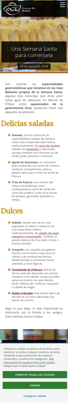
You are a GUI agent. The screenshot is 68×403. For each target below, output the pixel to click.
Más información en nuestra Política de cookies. (29, 360)
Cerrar (35, 385)
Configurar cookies (35, 396)
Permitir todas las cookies (35, 374)
